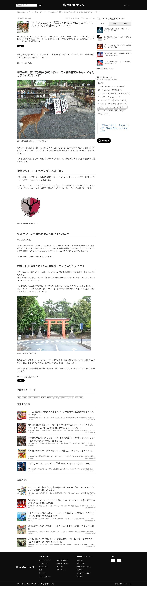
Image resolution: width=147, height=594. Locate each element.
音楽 (40, 570)
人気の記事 (80, 563)
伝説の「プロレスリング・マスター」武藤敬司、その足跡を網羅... (117, 46)
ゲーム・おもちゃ (44, 576)
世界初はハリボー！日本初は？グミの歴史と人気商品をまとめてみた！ (61, 450)
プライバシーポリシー (84, 573)
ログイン (127, 5)
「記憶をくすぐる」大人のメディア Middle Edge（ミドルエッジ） (114, 128)
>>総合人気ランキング (105, 69)
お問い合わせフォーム (84, 566)
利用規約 (79, 570)
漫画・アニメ (43, 563)
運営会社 (79, 576)
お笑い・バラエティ (45, 560)
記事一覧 (79, 560)
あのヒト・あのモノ (63, 563)
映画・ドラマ (43, 566)
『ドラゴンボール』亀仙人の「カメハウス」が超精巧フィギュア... (117, 62)
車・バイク (42, 573)
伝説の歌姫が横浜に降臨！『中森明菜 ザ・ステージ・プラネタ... (117, 30)
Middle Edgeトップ (23, 12)
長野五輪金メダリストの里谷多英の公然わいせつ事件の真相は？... (117, 54)
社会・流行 (38, 12)
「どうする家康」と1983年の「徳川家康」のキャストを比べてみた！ (60, 463)
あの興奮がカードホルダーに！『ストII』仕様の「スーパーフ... (117, 38)
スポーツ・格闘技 (62, 560)
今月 (125, 24)
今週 (114, 24)
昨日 (102, 24)
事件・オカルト (61, 570)
